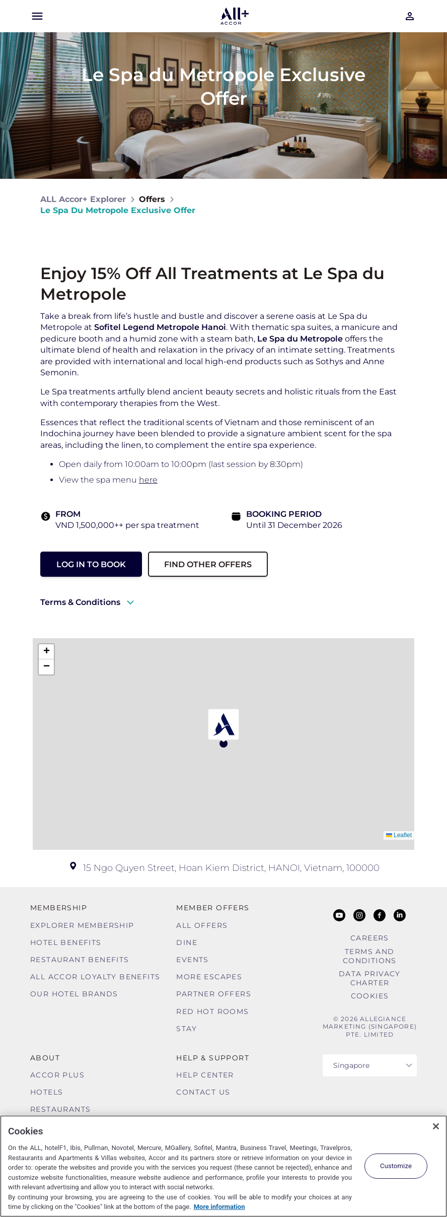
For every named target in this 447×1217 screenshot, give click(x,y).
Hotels (46, 1092)
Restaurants (60, 1109)
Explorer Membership (82, 925)
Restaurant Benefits (79, 959)
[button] (223, 728)
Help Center (205, 1074)
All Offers (202, 925)
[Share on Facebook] (397, 204)
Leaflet (399, 835)
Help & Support (212, 1057)
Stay (186, 1028)
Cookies (370, 995)
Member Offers (212, 907)
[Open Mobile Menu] (37, 16)
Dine (186, 942)
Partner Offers (213, 993)
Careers (369, 937)
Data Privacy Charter (370, 978)
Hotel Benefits (66, 942)
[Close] (436, 1126)
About (45, 1057)
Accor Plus (57, 1074)
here (148, 480)
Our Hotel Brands (74, 993)
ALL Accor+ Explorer (83, 199)
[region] (223, 1166)
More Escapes (209, 976)
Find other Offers (208, 564)
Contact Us (203, 1092)
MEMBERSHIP (58, 907)
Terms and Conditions (370, 956)
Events (192, 959)
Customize (396, 1166)
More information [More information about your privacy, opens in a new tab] (219, 1206)
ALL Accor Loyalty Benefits (95, 976)
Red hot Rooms (212, 1011)
